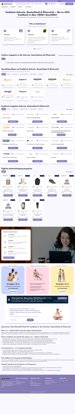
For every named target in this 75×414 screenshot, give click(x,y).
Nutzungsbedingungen (35, 407)
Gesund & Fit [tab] (15, 95)
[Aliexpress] (23, 115)
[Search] (24, 4)
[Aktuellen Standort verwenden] (46, 4)
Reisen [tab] (8, 95)
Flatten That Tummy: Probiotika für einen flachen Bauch (8, 213)
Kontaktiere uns (19, 405)
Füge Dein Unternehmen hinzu (51, 403)
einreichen (30, 341)
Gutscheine (20, 6)
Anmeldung (64, 323)
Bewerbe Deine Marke (49, 402)
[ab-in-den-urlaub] (37, 115)
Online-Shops (12, 6)
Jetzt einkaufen (8, 216)
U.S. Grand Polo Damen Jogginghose (37, 236)
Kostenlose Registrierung (9, 279)
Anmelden (61, 3)
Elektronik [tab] (41, 95)
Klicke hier (60, 1)
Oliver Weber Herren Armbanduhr (23, 236)
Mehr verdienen (28, 6)
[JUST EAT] (8, 103)
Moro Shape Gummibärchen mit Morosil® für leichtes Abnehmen (8, 237)
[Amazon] (23, 103)
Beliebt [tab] (3, 95)
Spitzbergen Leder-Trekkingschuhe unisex (52, 212)
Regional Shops (4, 6)
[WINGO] (8, 115)
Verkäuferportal (48, 405)
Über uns (17, 402)
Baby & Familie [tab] (33, 95)
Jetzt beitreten (62, 320)
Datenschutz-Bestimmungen (36, 405)
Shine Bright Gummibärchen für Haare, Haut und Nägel (67, 213)
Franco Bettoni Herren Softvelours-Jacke (37, 212)
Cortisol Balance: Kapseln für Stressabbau (23, 212)
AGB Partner (33, 403)
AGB (31, 402)
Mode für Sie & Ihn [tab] (24, 95)
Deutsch (53, 3)
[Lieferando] (67, 103)
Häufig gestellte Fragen (20, 403)
